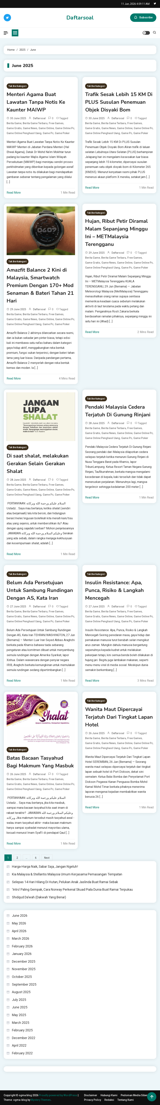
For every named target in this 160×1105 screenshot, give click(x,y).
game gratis (14, 128)
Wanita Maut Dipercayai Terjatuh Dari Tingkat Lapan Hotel (119, 717)
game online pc (64, 128)
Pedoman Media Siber (134, 1095)
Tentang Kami (125, 1099)
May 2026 (19, 923)
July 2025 (19, 1000)
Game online (46, 128)
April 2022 (19, 1045)
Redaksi (109, 1099)
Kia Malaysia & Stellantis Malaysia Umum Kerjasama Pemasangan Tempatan (67, 874)
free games (56, 123)
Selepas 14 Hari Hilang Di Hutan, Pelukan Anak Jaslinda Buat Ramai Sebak (65, 882)
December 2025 (23, 961)
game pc (48, 133)
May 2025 (19, 1015)
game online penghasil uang (24, 133)
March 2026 (20, 938)
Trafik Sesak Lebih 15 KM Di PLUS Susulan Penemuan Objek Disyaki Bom (118, 102)
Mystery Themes (41, 1099)
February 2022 (22, 1053)
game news (30, 128)
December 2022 (23, 1038)
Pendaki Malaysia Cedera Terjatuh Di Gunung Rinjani (117, 411)
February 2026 (22, 946)
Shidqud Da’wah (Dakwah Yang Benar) (39, 897)
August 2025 (21, 992)
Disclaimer (90, 1095)
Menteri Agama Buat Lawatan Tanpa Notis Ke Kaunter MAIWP (36, 102)
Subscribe (143, 17)
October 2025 (22, 977)
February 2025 (22, 1030)
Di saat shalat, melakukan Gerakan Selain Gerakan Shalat (38, 463)
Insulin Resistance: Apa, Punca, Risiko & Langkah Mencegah (114, 590)
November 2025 (23, 969)
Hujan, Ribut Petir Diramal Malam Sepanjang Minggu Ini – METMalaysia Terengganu (116, 233)
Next (47, 857)
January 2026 (22, 954)
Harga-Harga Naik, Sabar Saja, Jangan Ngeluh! (45, 866)
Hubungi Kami (109, 1095)
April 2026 (19, 931)
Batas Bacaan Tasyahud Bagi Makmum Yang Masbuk (40, 762)
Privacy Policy (92, 1099)
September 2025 (24, 984)
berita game (14, 123)
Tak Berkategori (17, 86)
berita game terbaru (35, 123)
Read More (14, 192)
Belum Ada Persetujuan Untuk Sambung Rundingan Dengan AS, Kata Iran (40, 590)
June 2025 (19, 1007)
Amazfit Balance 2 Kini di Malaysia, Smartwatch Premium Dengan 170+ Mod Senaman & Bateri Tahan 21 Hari (40, 285)
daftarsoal (39, 118)
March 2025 (20, 1023)
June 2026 (19, 915)
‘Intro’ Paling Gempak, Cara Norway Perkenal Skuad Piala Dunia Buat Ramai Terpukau (72, 889)
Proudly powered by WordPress (58, 1095)
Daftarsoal (80, 17)
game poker (62, 133)
